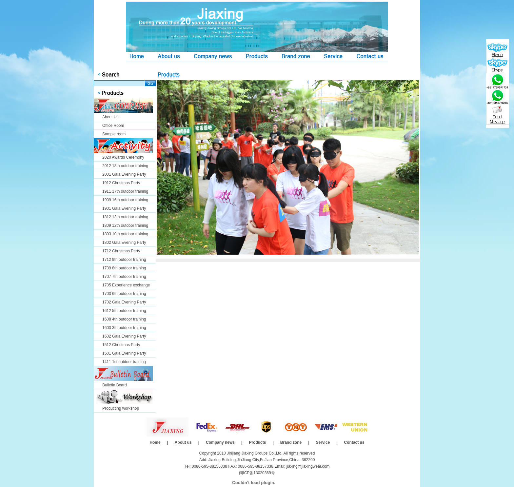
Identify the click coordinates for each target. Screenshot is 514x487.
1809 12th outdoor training (125, 225)
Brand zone (291, 442)
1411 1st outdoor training (124, 362)
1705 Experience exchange (126, 285)
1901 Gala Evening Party (124, 208)
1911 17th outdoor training (125, 191)
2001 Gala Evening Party (124, 174)
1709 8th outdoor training (124, 268)
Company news (220, 442)
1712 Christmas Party (121, 251)
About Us (110, 117)
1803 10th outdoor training (125, 234)
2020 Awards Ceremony (123, 157)
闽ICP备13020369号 (257, 473)
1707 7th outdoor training (124, 276)
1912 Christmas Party (121, 183)
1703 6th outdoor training (124, 293)
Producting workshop (120, 408)
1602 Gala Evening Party (124, 336)
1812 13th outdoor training (125, 217)
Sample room (114, 134)
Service (323, 442)
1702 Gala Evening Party (124, 302)
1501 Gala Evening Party (124, 353)
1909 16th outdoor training (125, 200)
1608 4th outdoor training (124, 319)
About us (183, 442)
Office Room (113, 125)
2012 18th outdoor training (125, 166)
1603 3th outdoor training (124, 327)
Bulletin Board (114, 385)
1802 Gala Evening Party (124, 242)
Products (257, 442)
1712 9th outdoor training (124, 259)
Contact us (354, 442)
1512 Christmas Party (121, 344)
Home (154, 442)
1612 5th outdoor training (124, 310)
